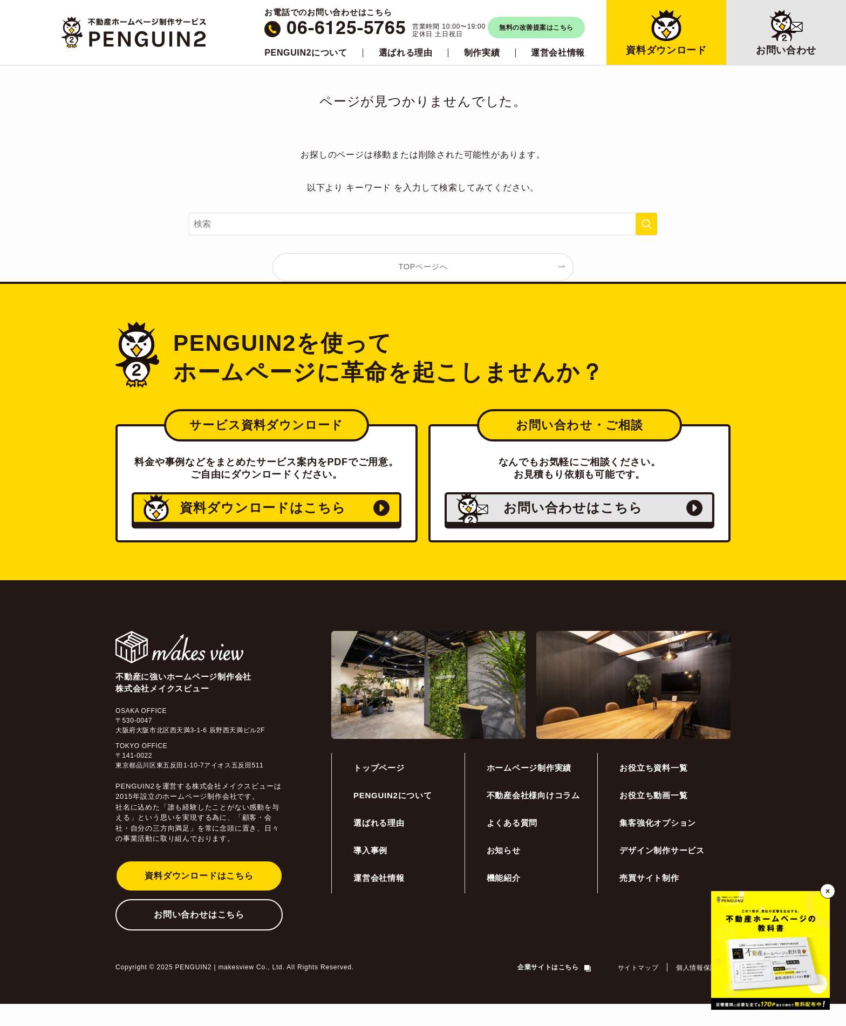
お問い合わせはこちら (199, 936)
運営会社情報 (558, 53)
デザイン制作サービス (662, 872)
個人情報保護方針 (703, 990)
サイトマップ (638, 990)
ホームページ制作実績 (529, 790)
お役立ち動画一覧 (653, 817)
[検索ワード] (423, 224)
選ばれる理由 (406, 53)
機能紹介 (504, 900)
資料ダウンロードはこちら (199, 897)
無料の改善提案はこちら (536, 27)
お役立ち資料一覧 (653, 790)
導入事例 (370, 872)
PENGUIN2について (305, 53)
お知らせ (504, 872)
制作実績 (482, 53)
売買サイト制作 (649, 900)
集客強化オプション (657, 845)
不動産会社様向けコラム (533, 817)
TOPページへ (423, 266)
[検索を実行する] (646, 224)
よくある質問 (512, 845)
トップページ (379, 790)
